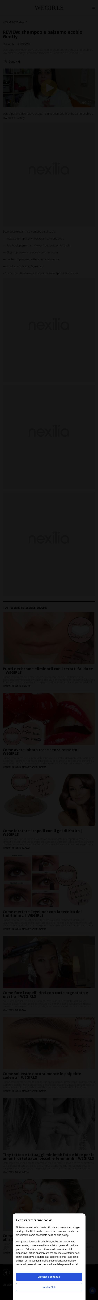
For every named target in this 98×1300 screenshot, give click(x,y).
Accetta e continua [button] (49, 1276)
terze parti (69, 1241)
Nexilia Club (49, 1287)
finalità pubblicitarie (51, 1260)
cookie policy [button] (61, 1235)
